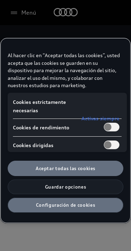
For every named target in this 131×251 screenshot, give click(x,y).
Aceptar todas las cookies (65, 168)
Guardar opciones (65, 187)
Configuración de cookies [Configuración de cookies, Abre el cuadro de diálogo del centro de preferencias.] (65, 205)
